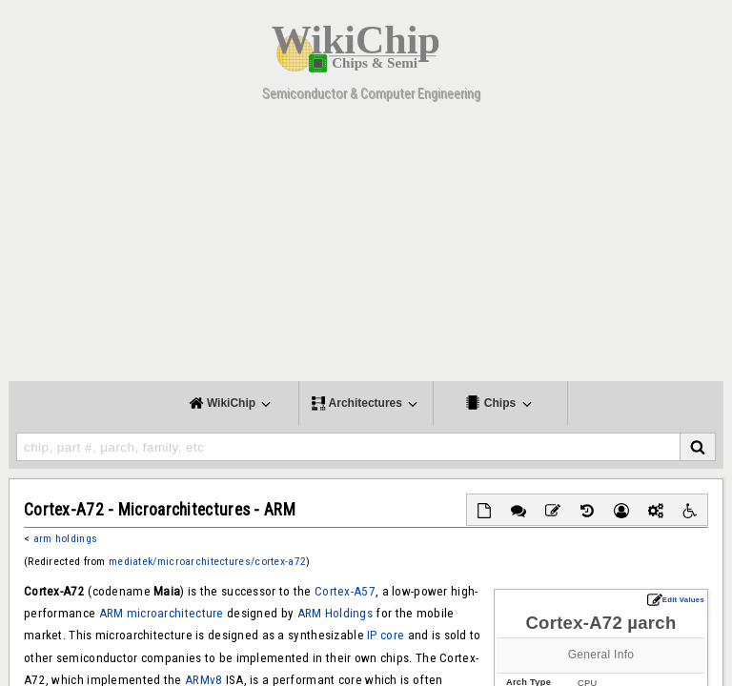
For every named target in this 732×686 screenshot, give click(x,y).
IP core (385, 635)
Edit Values (675, 599)
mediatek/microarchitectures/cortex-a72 (207, 561)
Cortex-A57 (345, 591)
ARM (111, 613)
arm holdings (65, 538)
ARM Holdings (335, 613)
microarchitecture (175, 613)
